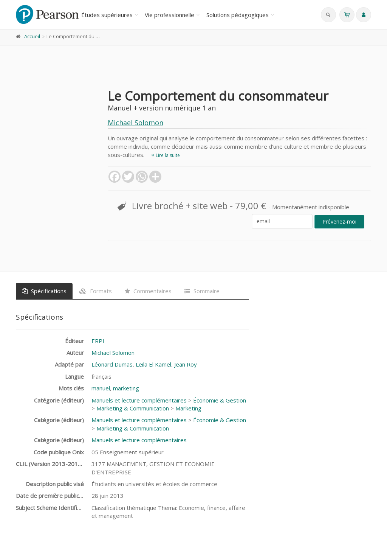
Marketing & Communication (132, 408)
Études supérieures (107, 15)
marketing (126, 388)
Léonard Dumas (112, 364)
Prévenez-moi (339, 221)
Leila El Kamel (153, 364)
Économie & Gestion (219, 400)
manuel (100, 388)
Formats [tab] (95, 291)
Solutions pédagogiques (237, 15)
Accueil (32, 36)
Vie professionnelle (169, 15)
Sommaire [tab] (202, 291)
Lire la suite (166, 155)
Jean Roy (185, 364)
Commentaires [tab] (148, 291)
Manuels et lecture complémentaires (139, 400)
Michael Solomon (135, 122)
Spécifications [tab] (44, 291)
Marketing (188, 408)
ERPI (97, 341)
